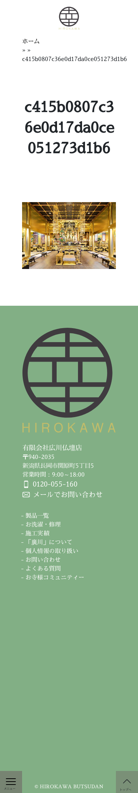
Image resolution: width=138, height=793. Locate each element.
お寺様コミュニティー (54, 577)
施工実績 (37, 533)
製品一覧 (37, 516)
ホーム (31, 41)
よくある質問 (43, 568)
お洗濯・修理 (43, 524)
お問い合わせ (43, 560)
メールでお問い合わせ (68, 494)
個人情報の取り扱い (51, 551)
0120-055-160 (55, 484)
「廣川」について (48, 542)
